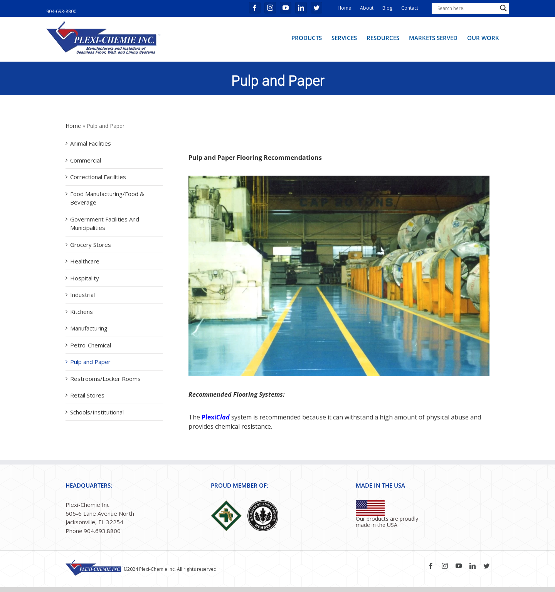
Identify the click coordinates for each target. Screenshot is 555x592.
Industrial (82, 295)
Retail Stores (87, 395)
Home (344, 8)
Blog (387, 8)
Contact (409, 8)
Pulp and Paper (90, 362)
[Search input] (466, 8)
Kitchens (81, 311)
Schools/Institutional (97, 412)
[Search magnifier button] (503, 8)
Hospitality (84, 278)
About (366, 8)
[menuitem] (306, 37)
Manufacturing (89, 328)
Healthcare (84, 261)
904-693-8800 (61, 11)
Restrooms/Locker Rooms (105, 378)
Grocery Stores (90, 244)
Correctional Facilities (98, 177)
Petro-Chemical (90, 345)
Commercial (85, 160)
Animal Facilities (90, 143)
